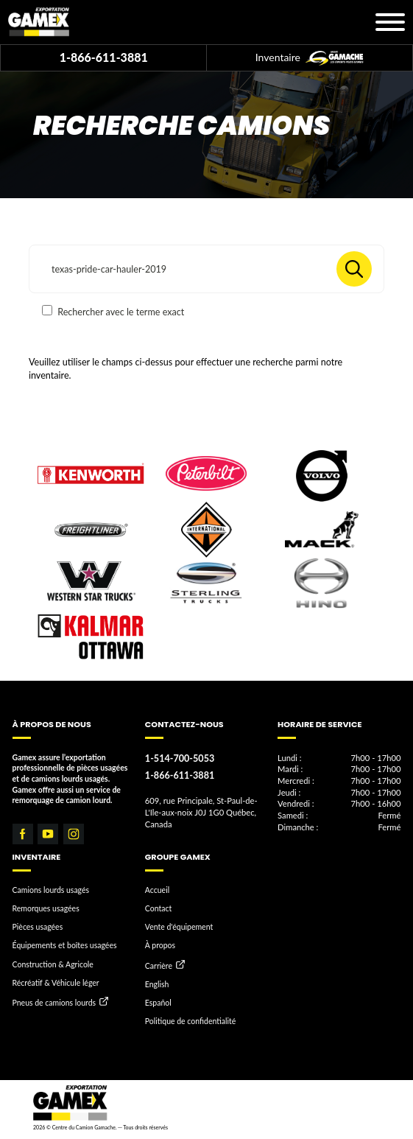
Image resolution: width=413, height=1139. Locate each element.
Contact (158, 908)
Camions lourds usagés (51, 890)
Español (158, 1002)
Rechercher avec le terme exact (113, 311)
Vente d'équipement (179, 926)
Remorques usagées (46, 908)
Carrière (158, 965)
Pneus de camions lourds (54, 1002)
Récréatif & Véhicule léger (56, 982)
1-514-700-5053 (179, 758)
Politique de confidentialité (190, 1021)
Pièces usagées (38, 926)
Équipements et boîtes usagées (65, 945)
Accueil (157, 890)
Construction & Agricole (53, 964)
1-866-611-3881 (104, 57)
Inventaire (309, 58)
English (157, 984)
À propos (160, 945)
